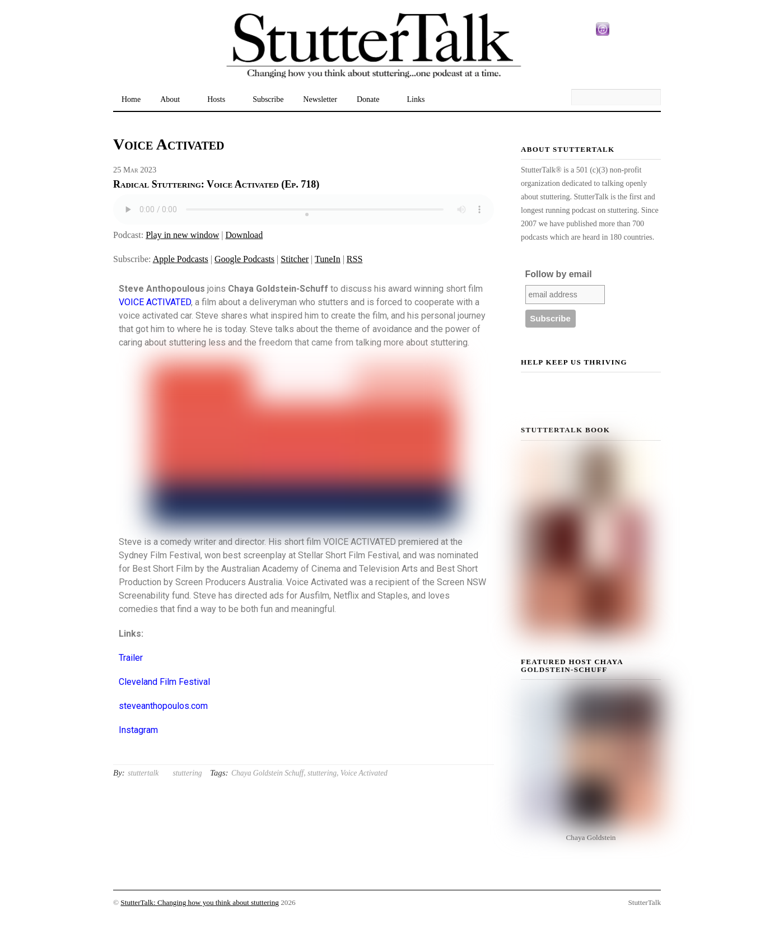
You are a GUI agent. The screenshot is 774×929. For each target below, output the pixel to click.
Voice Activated (364, 773)
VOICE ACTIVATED (155, 302)
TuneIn (328, 259)
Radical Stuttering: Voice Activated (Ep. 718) (216, 184)
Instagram (138, 730)
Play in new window (182, 235)
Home (131, 99)
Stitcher (295, 259)
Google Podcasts (244, 259)
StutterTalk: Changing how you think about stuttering (199, 902)
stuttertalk (143, 773)
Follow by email (558, 274)
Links (416, 99)
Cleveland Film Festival (164, 681)
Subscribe (268, 99)
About (170, 99)
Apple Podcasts (180, 259)
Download (244, 235)
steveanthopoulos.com (163, 706)
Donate (368, 99)
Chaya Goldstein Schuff (267, 773)
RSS (354, 259)
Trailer (131, 657)
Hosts (216, 99)
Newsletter (320, 99)
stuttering (187, 773)
